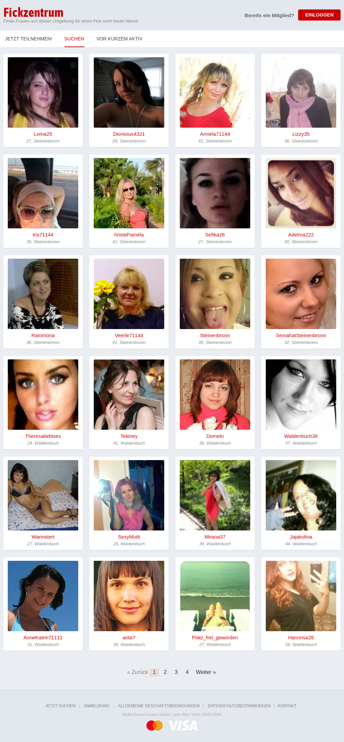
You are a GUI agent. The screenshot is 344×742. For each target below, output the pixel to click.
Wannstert (43, 537)
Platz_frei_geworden (215, 637)
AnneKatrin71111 (43, 637)
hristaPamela (129, 234)
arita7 (129, 637)
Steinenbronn (215, 335)
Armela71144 (215, 134)
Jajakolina (301, 537)
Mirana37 (215, 537)
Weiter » (206, 672)
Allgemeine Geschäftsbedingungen (159, 706)
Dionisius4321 (129, 134)
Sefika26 (215, 234)
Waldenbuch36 (301, 436)
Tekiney (129, 436)
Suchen (74, 38)
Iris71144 (43, 234)
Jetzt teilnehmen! (28, 38)
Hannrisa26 (301, 637)
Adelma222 (301, 234)
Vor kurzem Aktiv (119, 38)
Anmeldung (97, 706)
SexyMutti (129, 537)
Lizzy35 (301, 134)
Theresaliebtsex (43, 436)
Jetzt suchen (60, 706)
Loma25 (43, 134)
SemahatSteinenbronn (301, 335)
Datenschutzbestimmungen (239, 706)
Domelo (215, 436)
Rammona (43, 335)
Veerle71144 (129, 335)
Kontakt (287, 706)
